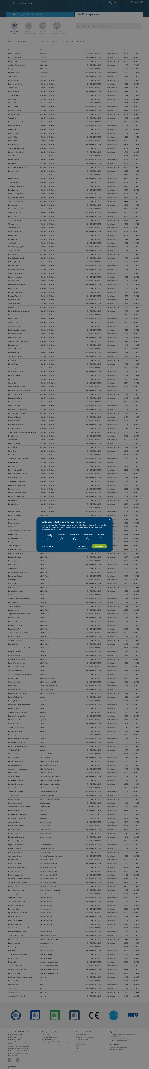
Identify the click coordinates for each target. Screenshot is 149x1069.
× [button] (109, 519)
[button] (47, 546)
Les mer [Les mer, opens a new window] (58, 530)
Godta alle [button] (99, 546)
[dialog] (74, 534)
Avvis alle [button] (82, 546)
